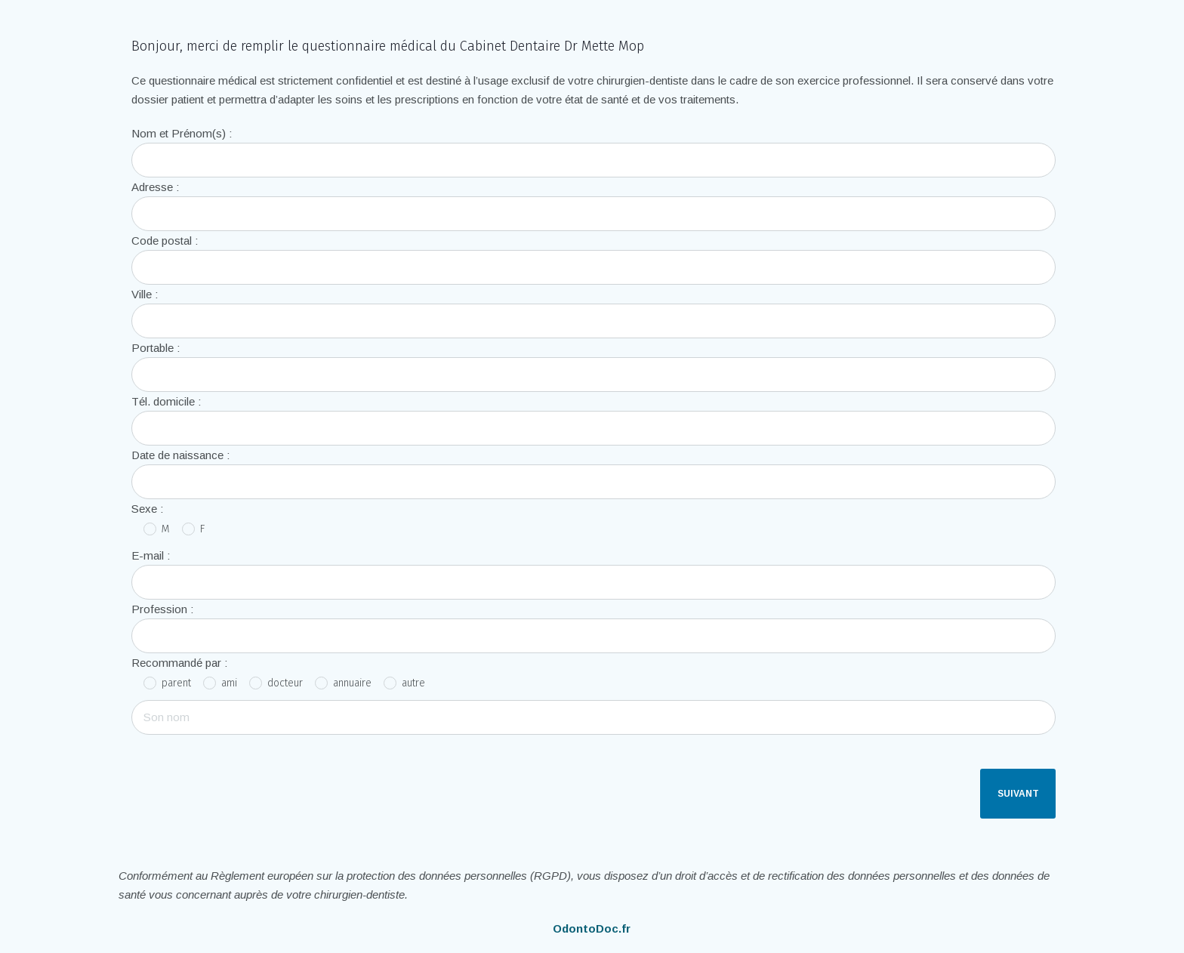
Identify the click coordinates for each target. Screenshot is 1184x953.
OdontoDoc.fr (592, 928)
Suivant (1018, 793)
